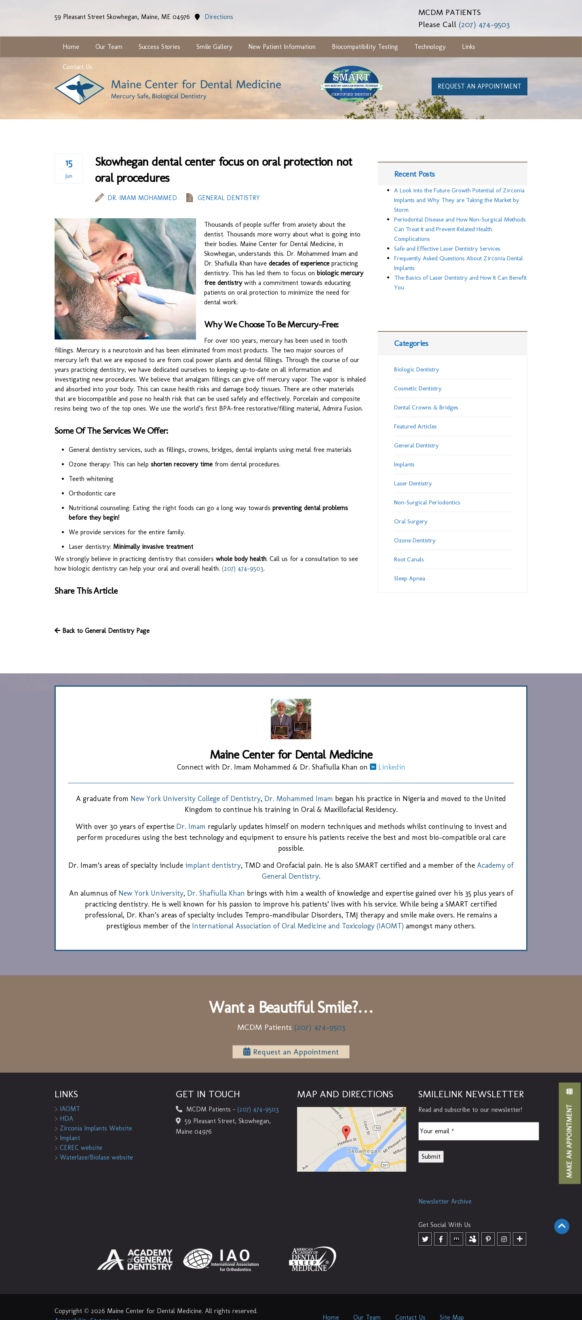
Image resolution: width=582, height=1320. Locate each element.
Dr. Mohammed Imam (298, 798)
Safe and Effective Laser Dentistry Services (447, 248)
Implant (67, 1138)
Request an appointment (479, 86)
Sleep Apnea (409, 578)
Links (468, 47)
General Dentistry (229, 198)
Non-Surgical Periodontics (427, 502)
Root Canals (409, 559)
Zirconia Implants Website (93, 1128)
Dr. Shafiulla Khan (216, 893)
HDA (64, 1118)
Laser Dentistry (413, 483)
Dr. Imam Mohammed (136, 198)
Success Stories (159, 47)
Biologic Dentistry (416, 369)
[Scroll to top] (562, 1228)
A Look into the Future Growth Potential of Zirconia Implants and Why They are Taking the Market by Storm (459, 200)
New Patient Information (281, 47)
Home (71, 47)
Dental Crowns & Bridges (426, 407)
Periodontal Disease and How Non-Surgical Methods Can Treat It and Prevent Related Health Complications (460, 229)
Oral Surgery (411, 521)
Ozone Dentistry (415, 540)
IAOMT (67, 1109)
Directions (213, 17)
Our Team (108, 47)
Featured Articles (415, 426)
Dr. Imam (191, 826)
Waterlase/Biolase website (94, 1157)
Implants (404, 464)
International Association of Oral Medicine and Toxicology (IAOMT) (298, 925)
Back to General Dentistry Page (102, 631)
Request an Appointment (291, 1051)
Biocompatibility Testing (365, 47)
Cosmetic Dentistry (418, 388)
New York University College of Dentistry (196, 798)
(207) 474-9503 (484, 24)
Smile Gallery (214, 47)
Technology (430, 47)
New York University (150, 893)
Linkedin (387, 767)
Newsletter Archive (445, 1201)
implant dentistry (213, 865)
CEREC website (78, 1147)
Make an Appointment (570, 1133)
